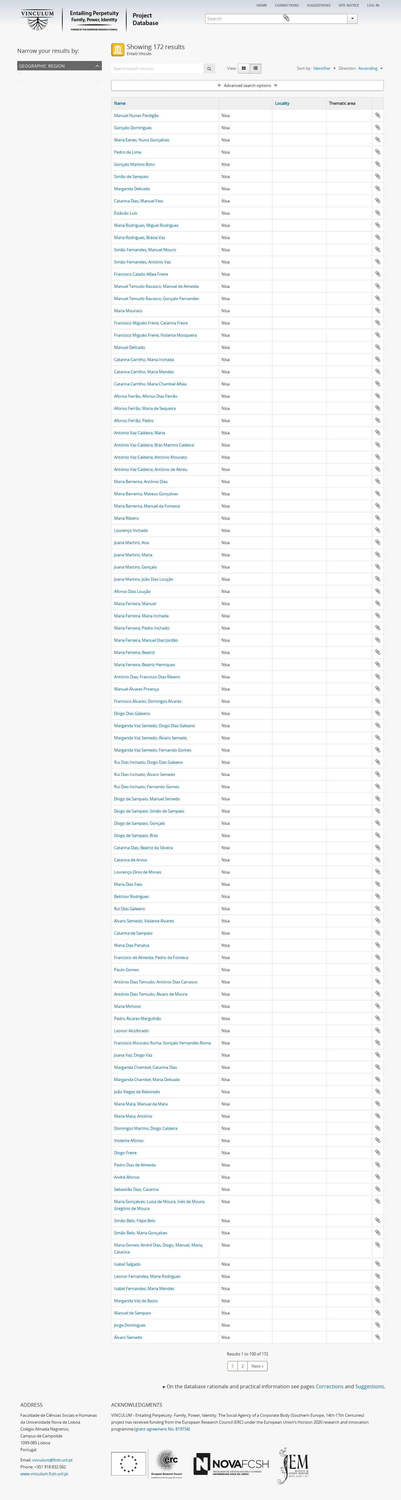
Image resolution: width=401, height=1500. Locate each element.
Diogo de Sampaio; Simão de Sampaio (149, 811)
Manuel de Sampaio (132, 1313)
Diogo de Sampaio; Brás (136, 835)
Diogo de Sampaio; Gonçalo (139, 823)
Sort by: (304, 68)
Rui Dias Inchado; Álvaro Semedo (144, 774)
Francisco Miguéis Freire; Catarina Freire (151, 323)
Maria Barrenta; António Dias (141, 481)
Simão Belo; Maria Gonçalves (140, 1233)
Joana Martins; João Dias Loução (143, 579)
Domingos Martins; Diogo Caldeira (145, 1128)
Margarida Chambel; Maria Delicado (147, 1079)
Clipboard (375, 18)
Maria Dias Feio (128, 884)
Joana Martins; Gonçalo (135, 567)
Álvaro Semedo (128, 1337)
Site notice (349, 4)
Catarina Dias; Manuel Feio (138, 201)
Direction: (348, 68)
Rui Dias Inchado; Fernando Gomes (146, 786)
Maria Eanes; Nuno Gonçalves (141, 140)
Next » (257, 1366)
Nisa (22, 83)
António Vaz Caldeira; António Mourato (150, 457)
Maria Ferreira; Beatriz (134, 652)
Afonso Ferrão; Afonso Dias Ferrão (145, 396)
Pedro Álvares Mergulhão (137, 1018)
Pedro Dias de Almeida (135, 1165)
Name (119, 103)
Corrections (287, 4)
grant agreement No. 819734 (162, 1429)
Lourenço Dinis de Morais (137, 872)
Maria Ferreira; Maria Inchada (141, 616)
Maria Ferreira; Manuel (135, 603)
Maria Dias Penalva (131, 945)
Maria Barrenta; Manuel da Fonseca (147, 506)
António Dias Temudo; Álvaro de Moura (150, 994)
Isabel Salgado (127, 1264)
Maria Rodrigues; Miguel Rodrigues (146, 225)
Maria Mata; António (133, 1116)
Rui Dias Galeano (129, 908)
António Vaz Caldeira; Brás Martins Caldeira (154, 445)
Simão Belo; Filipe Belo (134, 1220)
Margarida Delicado (132, 188)
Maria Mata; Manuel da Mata (141, 1104)
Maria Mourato (128, 311)
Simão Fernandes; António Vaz (142, 262)
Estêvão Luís (125, 213)
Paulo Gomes (126, 969)
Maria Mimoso (127, 1006)
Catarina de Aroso (130, 860)
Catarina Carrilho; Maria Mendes (144, 372)
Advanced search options (247, 85)
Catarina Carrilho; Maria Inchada (144, 359)
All (20, 75)
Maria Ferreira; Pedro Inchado (141, 628)
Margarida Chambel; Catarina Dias (145, 1067)
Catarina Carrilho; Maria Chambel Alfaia (150, 384)
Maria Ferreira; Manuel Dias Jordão (146, 640)
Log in (373, 4)
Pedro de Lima (127, 152)
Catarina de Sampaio (133, 933)
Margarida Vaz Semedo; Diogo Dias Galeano (154, 725)
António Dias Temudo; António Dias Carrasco (155, 982)
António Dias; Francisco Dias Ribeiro (147, 677)
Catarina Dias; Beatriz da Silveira (143, 847)
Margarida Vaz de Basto (136, 1301)
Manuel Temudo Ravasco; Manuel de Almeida (156, 286)
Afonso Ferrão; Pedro (134, 420)
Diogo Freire (125, 1153)
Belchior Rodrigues (131, 896)
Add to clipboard (378, 115)
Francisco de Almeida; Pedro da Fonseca (151, 957)
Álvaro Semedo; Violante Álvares (144, 921)
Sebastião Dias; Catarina (136, 1189)
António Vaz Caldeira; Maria (139, 433)
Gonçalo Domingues (133, 127)
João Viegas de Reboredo (137, 1091)
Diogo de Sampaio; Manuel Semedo (147, 799)
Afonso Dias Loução (132, 591)
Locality (282, 103)
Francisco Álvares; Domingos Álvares (147, 701)
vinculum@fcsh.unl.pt (52, 1460)
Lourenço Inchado (131, 530)
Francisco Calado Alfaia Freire (141, 274)
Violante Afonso (128, 1140)
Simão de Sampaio (131, 176)
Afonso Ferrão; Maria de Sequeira (145, 408)
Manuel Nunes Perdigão (136, 115)
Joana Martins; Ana (131, 542)
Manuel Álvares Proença (136, 689)
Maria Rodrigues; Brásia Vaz (139, 237)
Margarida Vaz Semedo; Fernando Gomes (152, 750)
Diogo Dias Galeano (132, 713)
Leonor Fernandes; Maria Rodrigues (147, 1276)
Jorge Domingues (130, 1325)
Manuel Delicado (129, 347)
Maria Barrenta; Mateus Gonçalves (146, 494)
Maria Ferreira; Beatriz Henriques (144, 664)
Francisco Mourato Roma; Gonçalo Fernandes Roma (162, 1043)
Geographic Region (42, 65)
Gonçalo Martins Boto (134, 164)
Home (262, 4)
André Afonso (126, 1177)
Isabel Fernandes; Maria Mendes (144, 1288)
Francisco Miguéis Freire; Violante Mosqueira (155, 335)
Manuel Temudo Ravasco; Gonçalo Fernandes (156, 298)
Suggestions (319, 4)
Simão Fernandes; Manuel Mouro (145, 250)
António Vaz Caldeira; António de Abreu (150, 469)
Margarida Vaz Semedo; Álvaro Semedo (150, 738)
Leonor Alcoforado (131, 1030)
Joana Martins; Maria (133, 555)
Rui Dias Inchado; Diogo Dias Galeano (148, 762)
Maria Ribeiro (126, 518)
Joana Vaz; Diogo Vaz (133, 1055)
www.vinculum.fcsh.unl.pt (44, 1474)
